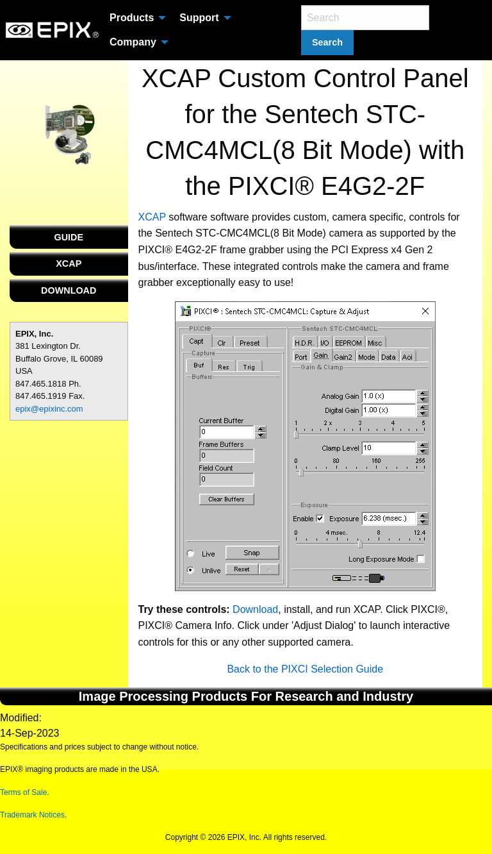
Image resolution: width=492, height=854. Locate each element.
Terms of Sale (23, 792)
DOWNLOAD (68, 290)
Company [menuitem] (133, 42)
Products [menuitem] (132, 17)
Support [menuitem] (198, 17)
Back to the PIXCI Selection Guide (305, 669)
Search (327, 42)
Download (255, 609)
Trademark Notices (32, 814)
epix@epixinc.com (49, 409)
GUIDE (68, 237)
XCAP (68, 263)
